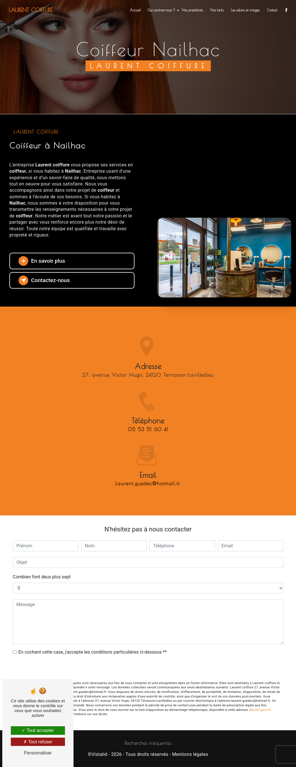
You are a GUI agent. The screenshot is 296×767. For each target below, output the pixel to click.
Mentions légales (190, 754)
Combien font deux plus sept (42, 577)
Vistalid (99, 754)
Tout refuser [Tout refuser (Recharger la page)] (37, 741)
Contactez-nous (44, 280)
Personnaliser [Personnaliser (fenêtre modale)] (38, 752)
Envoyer (148, 668)
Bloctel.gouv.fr (260, 710)
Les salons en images (245, 10)
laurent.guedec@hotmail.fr (148, 473)
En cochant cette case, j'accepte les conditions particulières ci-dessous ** (93, 652)
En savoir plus (42, 261)
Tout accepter (38, 730)
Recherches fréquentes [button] (148, 743)
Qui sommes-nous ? (161, 10)
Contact (272, 10)
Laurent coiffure (30, 10)
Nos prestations (192, 10)
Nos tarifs (217, 10)
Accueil (135, 10)
